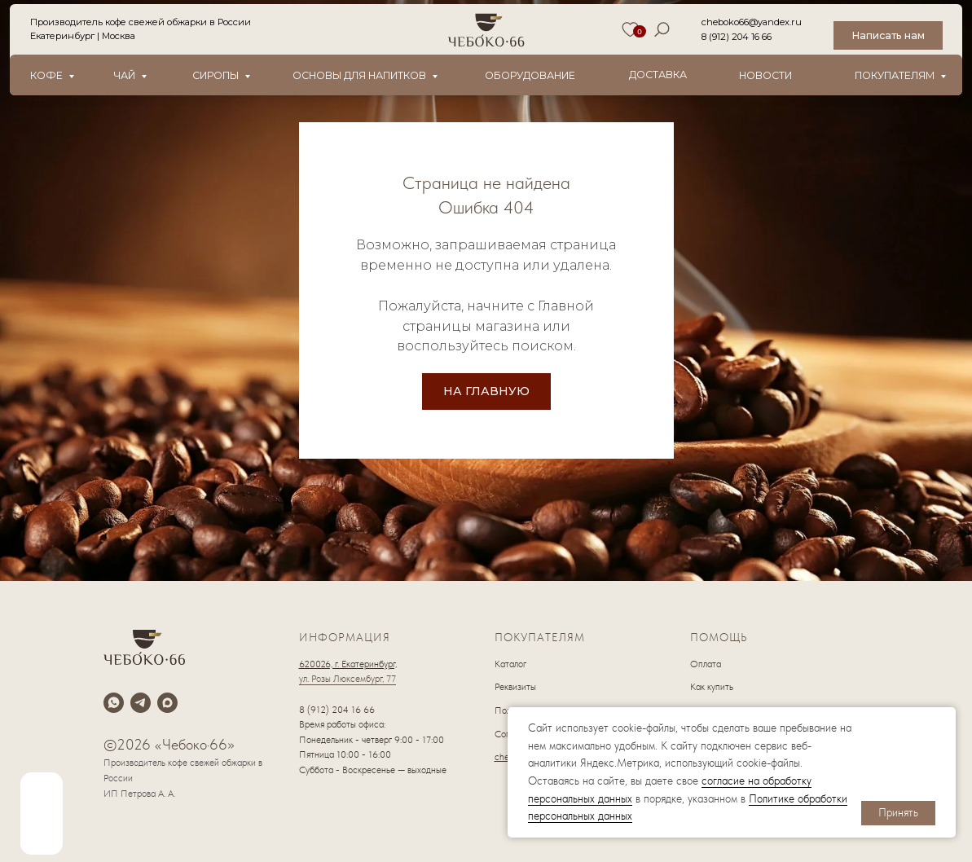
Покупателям (895, 75)
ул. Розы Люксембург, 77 (347, 678)
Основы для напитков (359, 75)
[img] (41, 813)
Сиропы (215, 75)
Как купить (711, 687)
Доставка (658, 74)
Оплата (705, 664)
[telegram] (140, 703)
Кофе (46, 75)
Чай (124, 75)
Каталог (510, 664)
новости (765, 75)
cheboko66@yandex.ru (752, 22)
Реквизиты (515, 687)
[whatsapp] (113, 703)
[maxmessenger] (167, 703)
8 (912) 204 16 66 (737, 36)
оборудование (530, 75)
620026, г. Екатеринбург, (348, 664)
